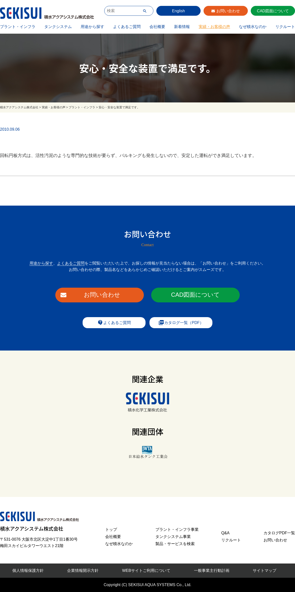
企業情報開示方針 (83, 570)
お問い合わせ (228, 11)
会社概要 (157, 27)
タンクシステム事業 (173, 537)
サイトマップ (264, 570)
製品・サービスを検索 (175, 544)
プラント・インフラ (17, 27)
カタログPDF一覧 (279, 533)
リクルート (285, 27)
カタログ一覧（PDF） (181, 322)
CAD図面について (273, 11)
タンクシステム (58, 27)
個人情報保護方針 (28, 570)
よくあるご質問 (127, 27)
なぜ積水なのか (252, 27)
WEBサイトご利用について (146, 570)
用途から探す (92, 27)
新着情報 (182, 27)
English (178, 11)
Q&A (225, 533)
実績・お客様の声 (214, 27)
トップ (111, 529)
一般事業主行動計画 (211, 570)
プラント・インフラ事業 (177, 529)
